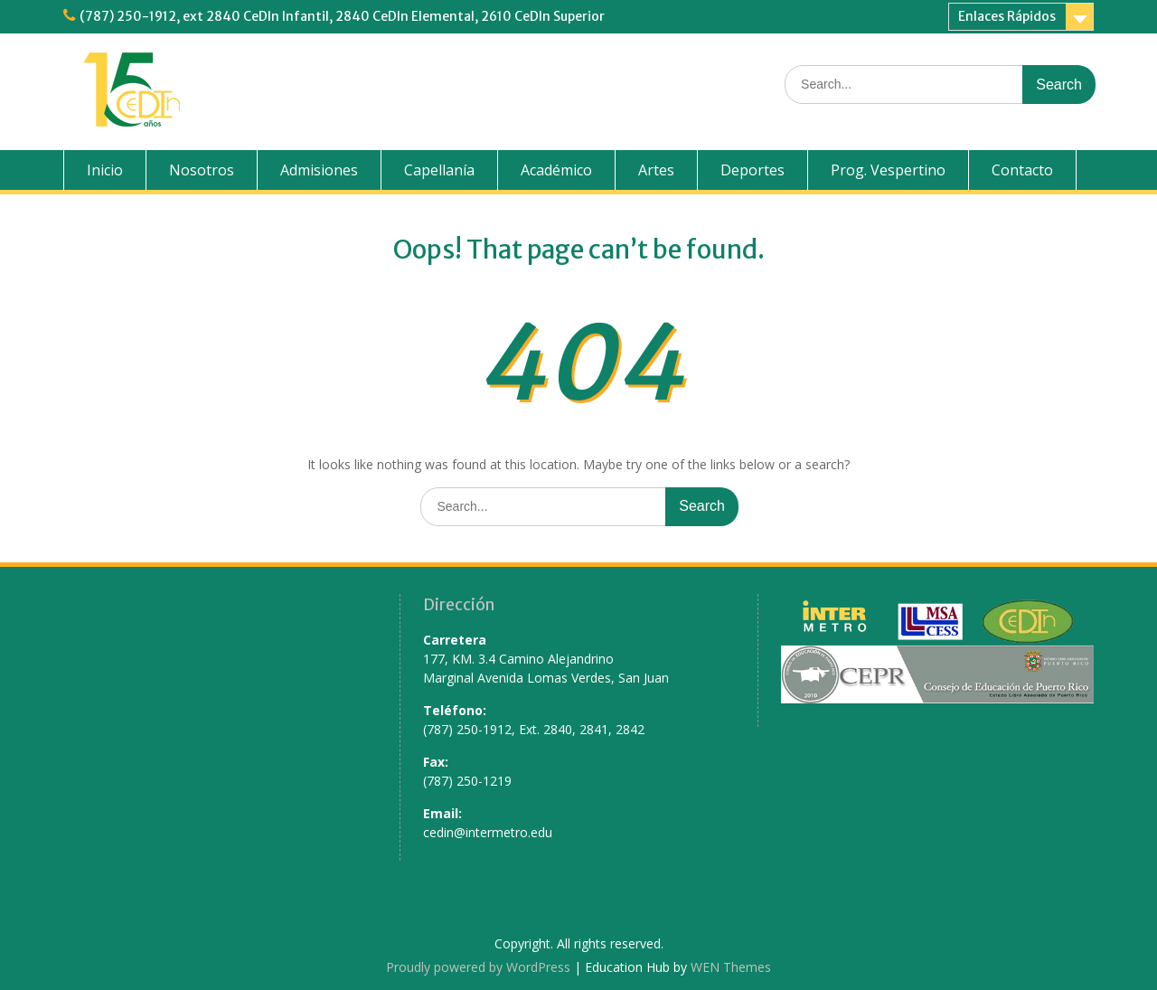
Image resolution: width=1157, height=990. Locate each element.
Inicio (105, 170)
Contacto (1022, 170)
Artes (656, 170)
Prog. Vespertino (888, 170)
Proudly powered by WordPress (478, 967)
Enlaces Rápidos (1007, 16)
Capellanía (439, 170)
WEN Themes (731, 967)
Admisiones (319, 170)
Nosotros (201, 170)
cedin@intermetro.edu (487, 832)
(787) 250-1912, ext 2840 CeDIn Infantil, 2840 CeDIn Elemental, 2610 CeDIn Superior (342, 16)
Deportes (752, 170)
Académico (556, 170)
